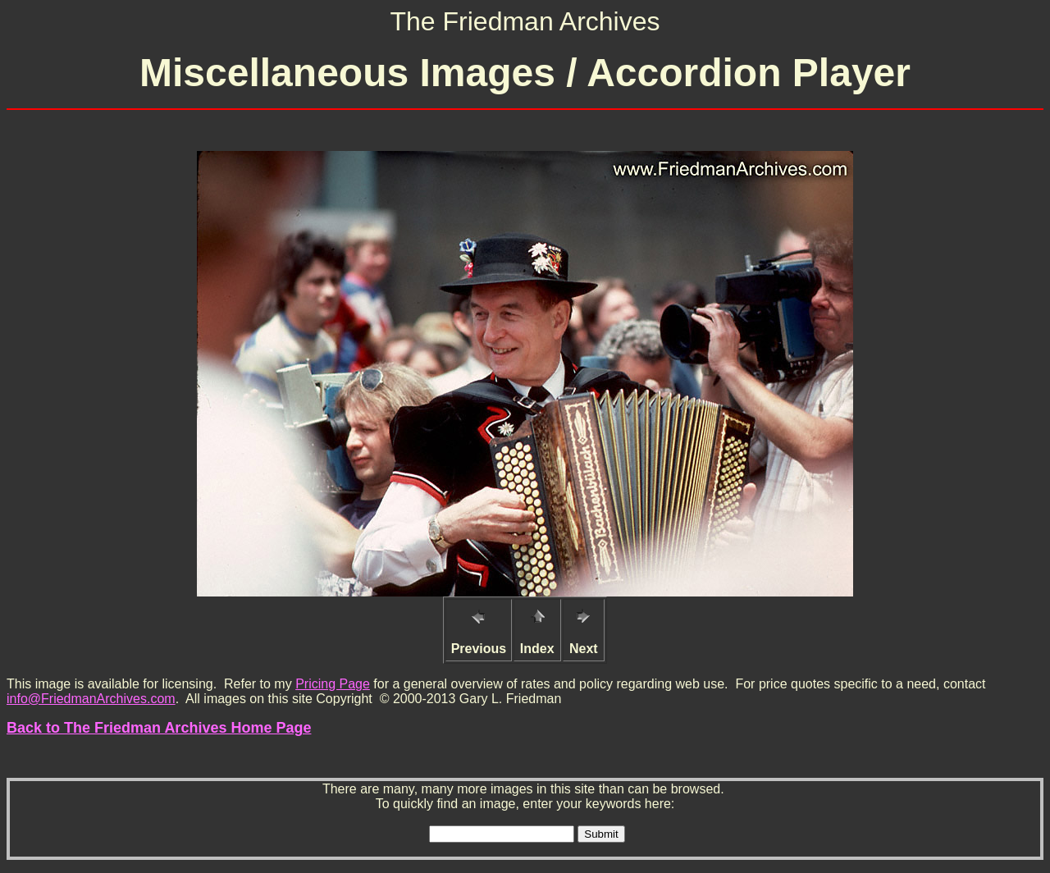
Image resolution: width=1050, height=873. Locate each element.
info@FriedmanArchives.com (91, 699)
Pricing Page (332, 684)
